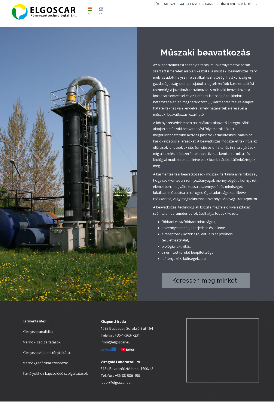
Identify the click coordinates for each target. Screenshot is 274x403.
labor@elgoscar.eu (116, 384)
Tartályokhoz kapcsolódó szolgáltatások (55, 375)
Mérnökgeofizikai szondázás (45, 364)
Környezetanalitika (37, 333)
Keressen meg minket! (205, 281)
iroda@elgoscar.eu (115, 343)
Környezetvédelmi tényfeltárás (46, 354)
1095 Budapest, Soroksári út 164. (127, 330)
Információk (241, 9)
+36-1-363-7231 (127, 336)
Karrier (201, 9)
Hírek (218, 9)
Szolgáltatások (172, 9)
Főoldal (142, 9)
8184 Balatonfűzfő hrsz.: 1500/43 (127, 370)
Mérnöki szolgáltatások (41, 343)
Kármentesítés (34, 322)
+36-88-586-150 (127, 377)
